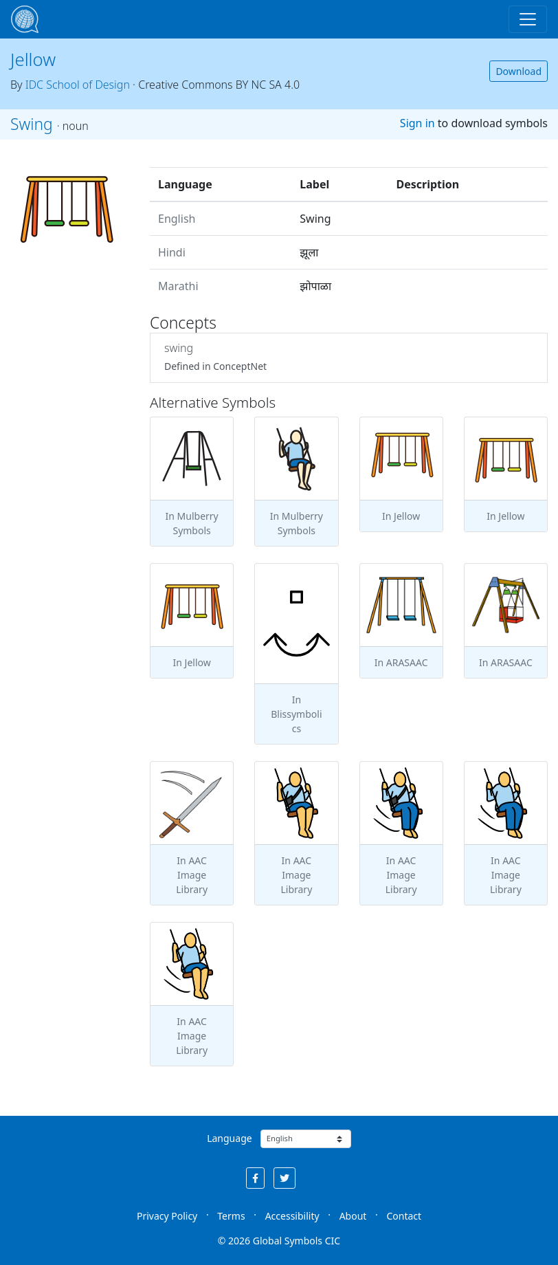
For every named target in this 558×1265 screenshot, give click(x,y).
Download (518, 71)
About (353, 1215)
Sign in (417, 123)
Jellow (33, 59)
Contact (403, 1215)
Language (229, 1138)
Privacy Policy (167, 1215)
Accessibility (292, 1215)
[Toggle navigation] (528, 19)
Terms (231, 1215)
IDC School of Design (77, 84)
